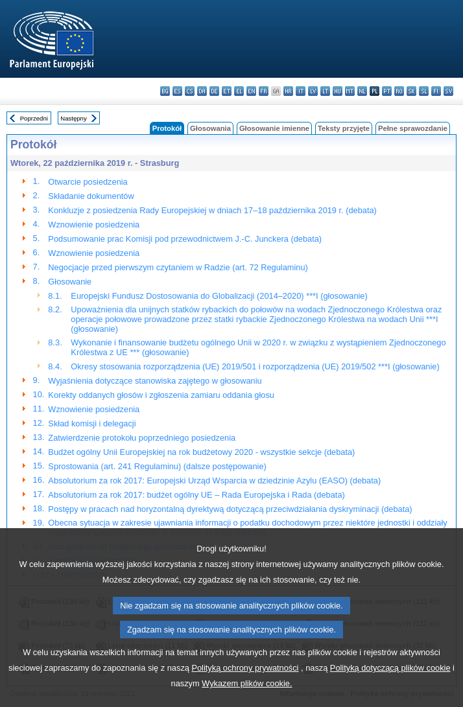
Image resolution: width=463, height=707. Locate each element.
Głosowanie (69, 281)
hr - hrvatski (288, 91)
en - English (251, 91)
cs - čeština (190, 91)
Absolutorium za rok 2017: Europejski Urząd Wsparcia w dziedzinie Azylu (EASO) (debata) (214, 480)
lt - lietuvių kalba (325, 91)
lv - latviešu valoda (313, 91)
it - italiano (300, 91)
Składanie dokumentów (91, 196)
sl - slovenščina (424, 91)
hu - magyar (337, 91)
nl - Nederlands (362, 91)
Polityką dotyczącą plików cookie (390, 696)
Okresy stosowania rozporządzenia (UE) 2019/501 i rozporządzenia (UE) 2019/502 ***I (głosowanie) (255, 366)
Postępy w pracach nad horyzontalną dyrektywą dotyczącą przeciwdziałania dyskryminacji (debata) (230, 509)
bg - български (165, 91)
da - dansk (202, 91)
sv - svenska (448, 91)
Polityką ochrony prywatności (244, 696)
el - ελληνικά (239, 91)
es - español (177, 91)
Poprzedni (34, 118)
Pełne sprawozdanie (412, 128)
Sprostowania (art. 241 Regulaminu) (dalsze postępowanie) (157, 466)
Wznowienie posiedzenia (93, 224)
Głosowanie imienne (274, 128)
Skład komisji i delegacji (92, 423)
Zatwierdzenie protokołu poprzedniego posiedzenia (141, 438)
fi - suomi (436, 91)
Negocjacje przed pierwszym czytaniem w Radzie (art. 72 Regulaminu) (177, 267)
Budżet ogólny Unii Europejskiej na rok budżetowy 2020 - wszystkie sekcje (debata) (201, 452)
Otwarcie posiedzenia (87, 182)
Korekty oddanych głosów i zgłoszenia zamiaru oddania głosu (161, 395)
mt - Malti (350, 91)
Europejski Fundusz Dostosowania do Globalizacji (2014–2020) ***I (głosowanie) (219, 296)
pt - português (387, 91)
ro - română (399, 91)
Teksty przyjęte (344, 128)
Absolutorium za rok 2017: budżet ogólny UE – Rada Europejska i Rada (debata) (196, 495)
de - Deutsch (214, 91)
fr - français (263, 91)
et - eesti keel (227, 91)
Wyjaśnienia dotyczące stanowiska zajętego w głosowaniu (154, 381)
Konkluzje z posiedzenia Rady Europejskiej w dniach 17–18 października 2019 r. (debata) (212, 210)
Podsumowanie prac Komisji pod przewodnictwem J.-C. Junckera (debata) (185, 239)
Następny (73, 118)
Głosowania (210, 128)
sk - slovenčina (411, 91)
